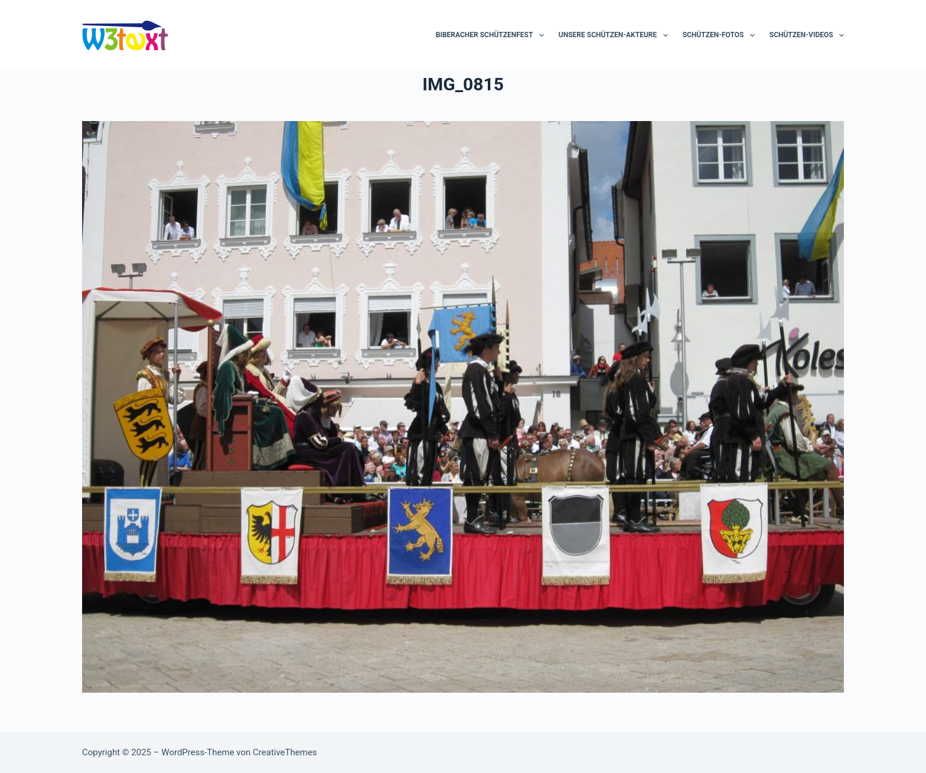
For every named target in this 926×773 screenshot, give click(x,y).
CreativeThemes (285, 752)
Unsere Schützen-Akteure (616, 35)
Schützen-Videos (807, 35)
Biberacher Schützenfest (492, 35)
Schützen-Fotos (721, 35)
